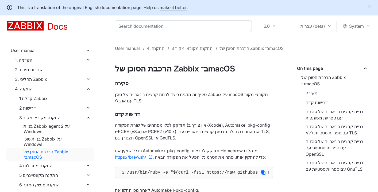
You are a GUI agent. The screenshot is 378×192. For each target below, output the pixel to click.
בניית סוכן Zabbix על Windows (43, 141)
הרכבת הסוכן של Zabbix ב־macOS (46, 154)
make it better (173, 7)
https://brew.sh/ (130, 157)
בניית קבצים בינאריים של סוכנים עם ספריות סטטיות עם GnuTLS (334, 166)
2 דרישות (27, 108)
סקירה (311, 92)
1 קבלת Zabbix (33, 98)
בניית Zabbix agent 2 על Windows (47, 128)
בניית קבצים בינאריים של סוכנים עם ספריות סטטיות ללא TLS (334, 129)
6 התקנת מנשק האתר (39, 184)
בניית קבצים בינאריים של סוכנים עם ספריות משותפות (334, 115)
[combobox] (184, 26)
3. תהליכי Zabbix (31, 79)
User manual (23, 50)
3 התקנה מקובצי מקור (39, 117)
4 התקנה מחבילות (35, 165)
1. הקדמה (23, 60)
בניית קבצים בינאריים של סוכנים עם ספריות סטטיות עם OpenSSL (334, 148)
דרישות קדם (317, 102)
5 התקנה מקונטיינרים (38, 175)
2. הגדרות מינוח (29, 69)
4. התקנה (24, 88)
